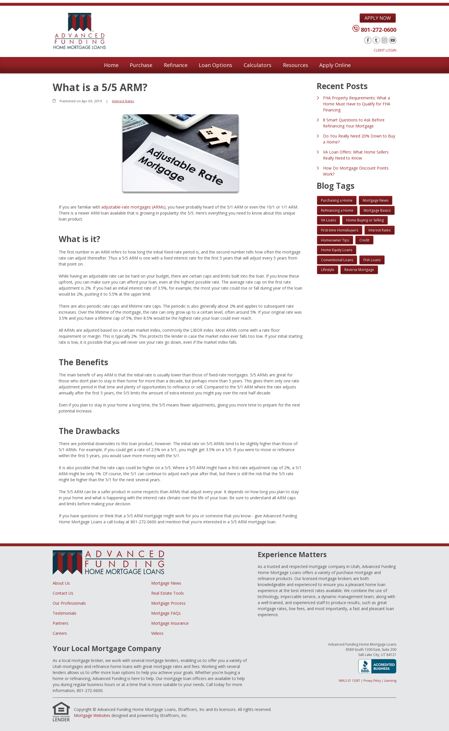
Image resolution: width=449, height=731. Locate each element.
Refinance (176, 65)
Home (111, 65)
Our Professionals (69, 603)
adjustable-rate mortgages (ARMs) (133, 207)
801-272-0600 (378, 30)
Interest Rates (123, 101)
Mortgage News (166, 583)
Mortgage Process (168, 603)
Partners (60, 623)
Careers (60, 633)
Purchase (141, 65)
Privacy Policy (372, 681)
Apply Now (378, 18)
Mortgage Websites (92, 715)
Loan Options (215, 65)
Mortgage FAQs (166, 613)
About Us (61, 583)
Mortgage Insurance (170, 623)
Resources (295, 65)
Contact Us (63, 593)
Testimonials (64, 613)
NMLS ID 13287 (349, 681)
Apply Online (335, 65)
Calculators (257, 65)
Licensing (390, 681)
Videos (157, 633)
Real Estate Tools (167, 593)
